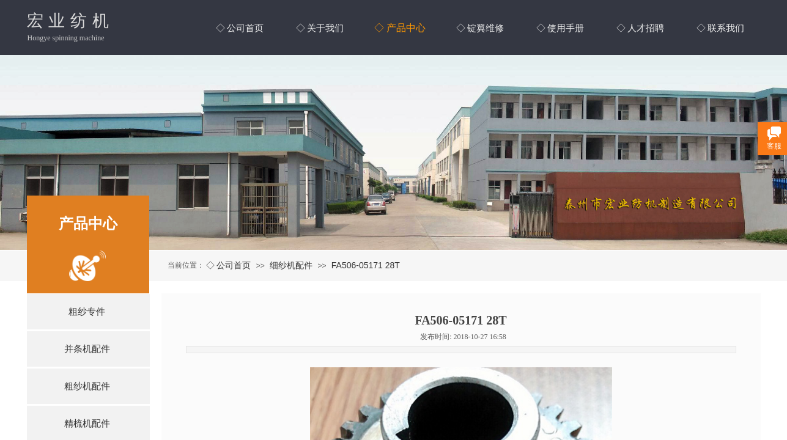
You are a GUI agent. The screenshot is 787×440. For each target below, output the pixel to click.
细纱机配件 (291, 265)
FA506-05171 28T (365, 265)
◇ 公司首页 (228, 265)
